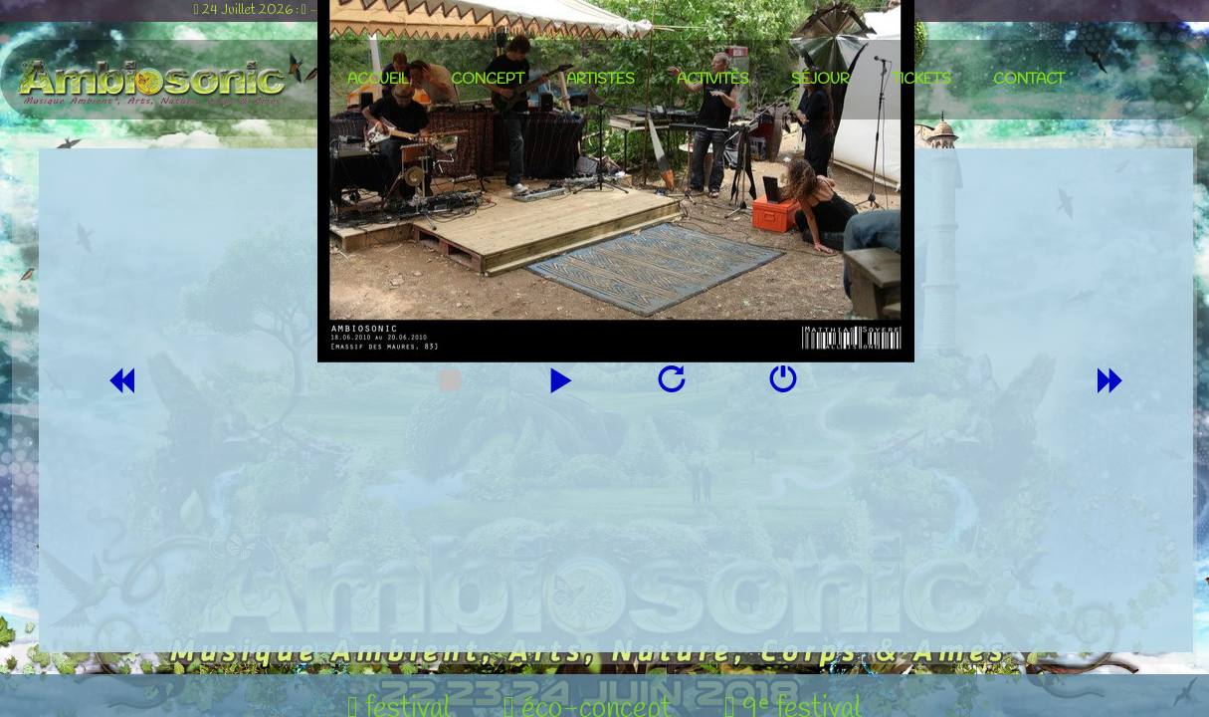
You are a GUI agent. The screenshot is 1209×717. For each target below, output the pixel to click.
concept (487, 80)
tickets (921, 80)
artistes (600, 80)
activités (713, 80)
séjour (820, 80)
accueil (378, 80)
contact (1029, 80)
